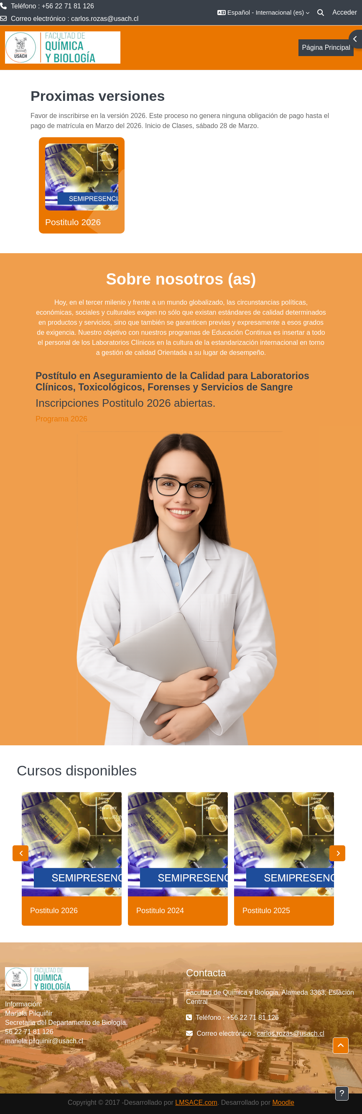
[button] (263, 12)
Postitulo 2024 (160, 910)
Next (337, 853)
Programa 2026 (61, 419)
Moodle (283, 1102)
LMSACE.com (196, 1102)
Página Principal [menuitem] (326, 47)
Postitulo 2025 (266, 910)
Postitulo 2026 (73, 222)
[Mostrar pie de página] (342, 1093)
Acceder (344, 12)
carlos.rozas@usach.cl (104, 18)
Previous (20, 853)
